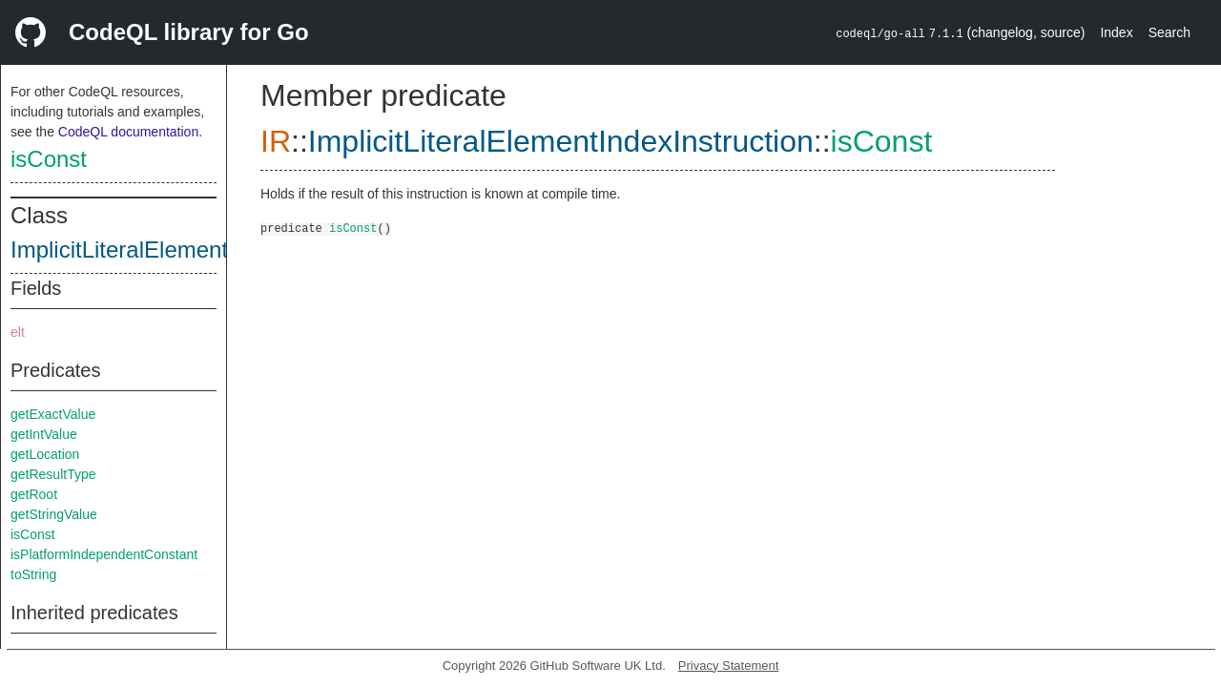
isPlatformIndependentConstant (103, 554)
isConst (48, 159)
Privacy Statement (728, 665)
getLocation (44, 454)
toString (33, 574)
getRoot (33, 494)
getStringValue (53, 514)
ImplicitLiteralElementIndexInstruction (200, 249)
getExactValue (52, 414)
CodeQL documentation (128, 131)
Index (1116, 32)
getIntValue (43, 434)
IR (275, 141)
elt (17, 332)
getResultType (53, 474)
